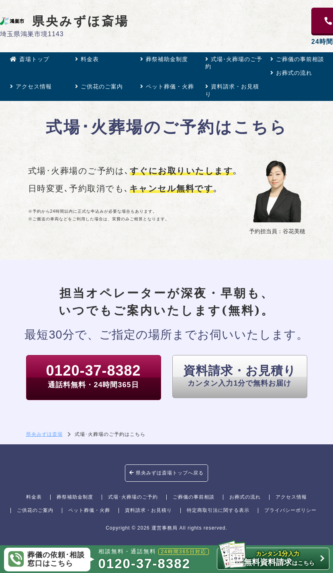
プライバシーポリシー (290, 510)
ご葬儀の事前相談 (297, 59)
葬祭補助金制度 (164, 59)
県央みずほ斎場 (64, 21)
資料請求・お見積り (232, 90)
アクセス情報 (31, 86)
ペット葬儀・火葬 (167, 86)
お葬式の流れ (291, 73)
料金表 (87, 59)
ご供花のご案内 (99, 86)
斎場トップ (29, 59)
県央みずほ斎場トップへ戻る (166, 473)
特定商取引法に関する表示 (218, 510)
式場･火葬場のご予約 (233, 63)
